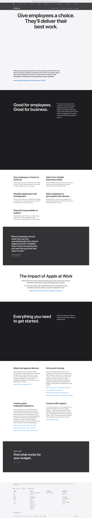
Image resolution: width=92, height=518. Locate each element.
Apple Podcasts (32, 505)
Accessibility (64, 492)
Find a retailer (16, 512)
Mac (14, 492)
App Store (31, 509)
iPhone (14, 496)
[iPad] (25, 4)
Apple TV (31, 500)
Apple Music (32, 502)
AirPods (14, 499)
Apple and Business (49, 492)
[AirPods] (45, 4)
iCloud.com (32, 494)
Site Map (44, 516)
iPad (14, 494)
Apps (57, 8)
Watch (14, 497)
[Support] (68, 4)
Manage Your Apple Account (35, 492)
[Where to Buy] (76, 4)
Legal (41, 516)
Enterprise (16, 8)
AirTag (14, 503)
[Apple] (14, 4)
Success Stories (70, 8)
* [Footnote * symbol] (64, 288)
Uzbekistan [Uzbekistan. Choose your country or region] (76, 516)
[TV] (52, 4)
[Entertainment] (59, 4)
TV (14, 501)
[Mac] (19, 4)
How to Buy (76, 8)
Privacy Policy (35, 516)
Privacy (63, 494)
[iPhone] (32, 4)
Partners (63, 8)
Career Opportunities (66, 498)
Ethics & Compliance (66, 502)
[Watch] (38, 4)
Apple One (32, 498)
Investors (64, 500)
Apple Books (32, 507)
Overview (53, 8)
